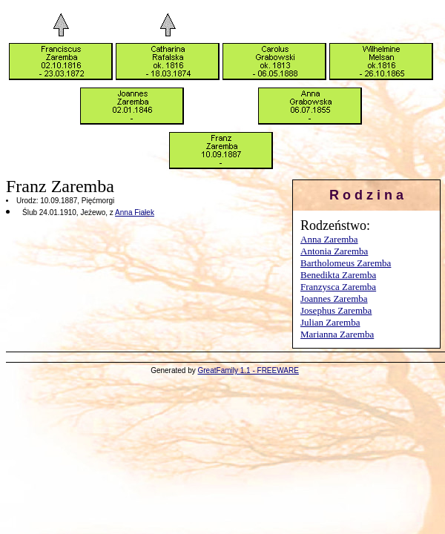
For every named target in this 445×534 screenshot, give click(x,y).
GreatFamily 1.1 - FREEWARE (248, 370)
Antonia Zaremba (334, 251)
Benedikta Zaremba (338, 274)
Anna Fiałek (134, 212)
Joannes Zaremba (334, 298)
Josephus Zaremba (336, 310)
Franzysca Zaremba (338, 286)
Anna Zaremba (329, 239)
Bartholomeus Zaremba (345, 262)
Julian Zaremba (330, 322)
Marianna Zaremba (337, 334)
